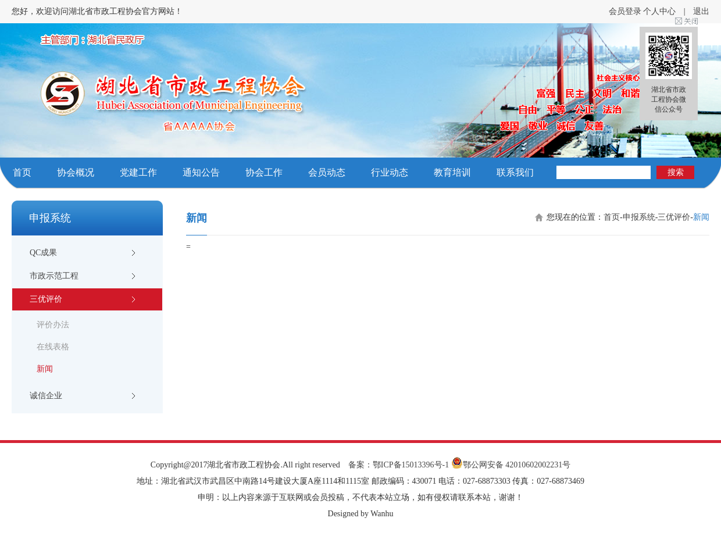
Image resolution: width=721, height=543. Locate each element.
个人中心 (659, 11)
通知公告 (201, 172)
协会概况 (75, 172)
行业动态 (389, 172)
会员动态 (326, 172)
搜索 (676, 172)
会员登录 (625, 11)
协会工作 (264, 172)
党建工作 (138, 172)
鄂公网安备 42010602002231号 (511, 464)
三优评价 (46, 299)
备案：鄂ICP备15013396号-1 (398, 464)
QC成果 (43, 252)
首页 (22, 172)
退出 (701, 11)
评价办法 (53, 324)
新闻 (45, 369)
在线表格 (53, 346)
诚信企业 (46, 395)
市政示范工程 (54, 276)
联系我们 (515, 172)
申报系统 (639, 217)
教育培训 (452, 172)
